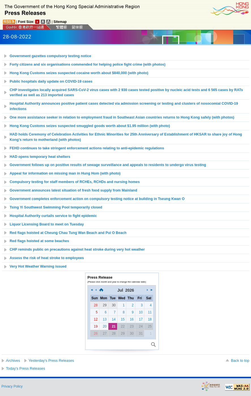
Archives (13, 360)
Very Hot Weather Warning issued (38, 266)
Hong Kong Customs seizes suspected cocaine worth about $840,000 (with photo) (79, 73)
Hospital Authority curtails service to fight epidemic (53, 216)
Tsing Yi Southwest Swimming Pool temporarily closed (56, 207)
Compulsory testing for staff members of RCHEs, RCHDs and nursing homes (75, 182)
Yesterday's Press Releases (51, 360)
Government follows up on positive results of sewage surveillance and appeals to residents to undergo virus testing (108, 165)
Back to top (240, 360)
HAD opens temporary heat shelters (40, 157)
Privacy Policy (12, 386)
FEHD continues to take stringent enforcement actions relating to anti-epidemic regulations (87, 148)
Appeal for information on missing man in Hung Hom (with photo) (65, 173)
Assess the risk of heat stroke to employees (47, 258)
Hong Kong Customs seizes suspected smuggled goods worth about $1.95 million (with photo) (90, 126)
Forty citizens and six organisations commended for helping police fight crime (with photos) (88, 64)
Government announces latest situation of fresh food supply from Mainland (73, 190)
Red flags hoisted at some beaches (39, 241)
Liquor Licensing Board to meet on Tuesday (47, 224)
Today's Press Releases (25, 368)
